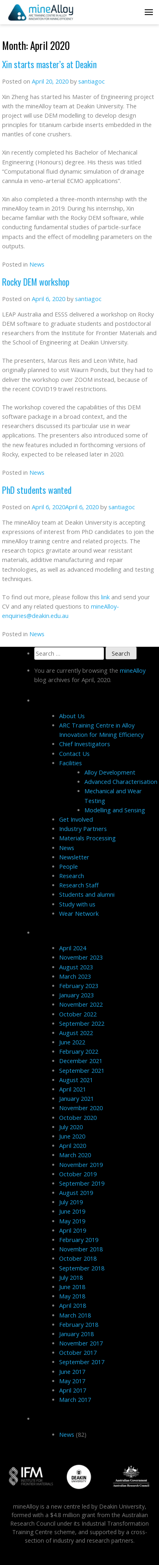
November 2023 (81, 957)
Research (71, 876)
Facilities (70, 763)
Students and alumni (87, 894)
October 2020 (78, 1118)
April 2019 (72, 1230)
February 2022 (78, 1051)
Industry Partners (83, 829)
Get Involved (76, 819)
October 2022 (78, 1014)
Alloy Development (109, 772)
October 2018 (78, 1258)
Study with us (77, 904)
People (68, 866)
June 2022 (72, 1042)
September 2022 (81, 1023)
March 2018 (75, 1315)
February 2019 (78, 1240)
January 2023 (76, 995)
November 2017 (81, 1343)
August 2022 (76, 1033)
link (105, 597)
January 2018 (76, 1334)
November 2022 (81, 1004)
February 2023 (78, 986)
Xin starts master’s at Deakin (49, 64)
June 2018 (72, 1287)
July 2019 (71, 1202)
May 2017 (72, 1381)
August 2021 (76, 1080)
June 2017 (72, 1372)
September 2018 (81, 1268)
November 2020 (81, 1108)
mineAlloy (133, 670)
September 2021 (81, 1070)
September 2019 (81, 1183)
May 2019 (72, 1221)
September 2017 (81, 1362)
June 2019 (72, 1211)
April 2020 (72, 1146)
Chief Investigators (84, 744)
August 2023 (76, 967)
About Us (72, 716)
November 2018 (81, 1249)
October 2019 (78, 1174)
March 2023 (75, 976)
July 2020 (71, 1127)
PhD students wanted (37, 489)
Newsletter (74, 857)
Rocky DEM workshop (35, 281)
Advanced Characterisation (120, 782)
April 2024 (72, 948)
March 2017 (75, 1400)
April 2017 (72, 1390)
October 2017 (78, 1352)
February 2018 (78, 1324)
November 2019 (81, 1165)
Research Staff (79, 885)
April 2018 (72, 1305)
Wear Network (79, 913)
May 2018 (72, 1296)
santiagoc (91, 81)
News (36, 264)
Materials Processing (87, 838)
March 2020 (75, 1155)
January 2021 (76, 1098)
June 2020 (72, 1136)
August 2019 (76, 1193)
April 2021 (72, 1089)
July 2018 (71, 1277)
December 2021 (80, 1061)
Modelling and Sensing (114, 810)
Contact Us (74, 754)
